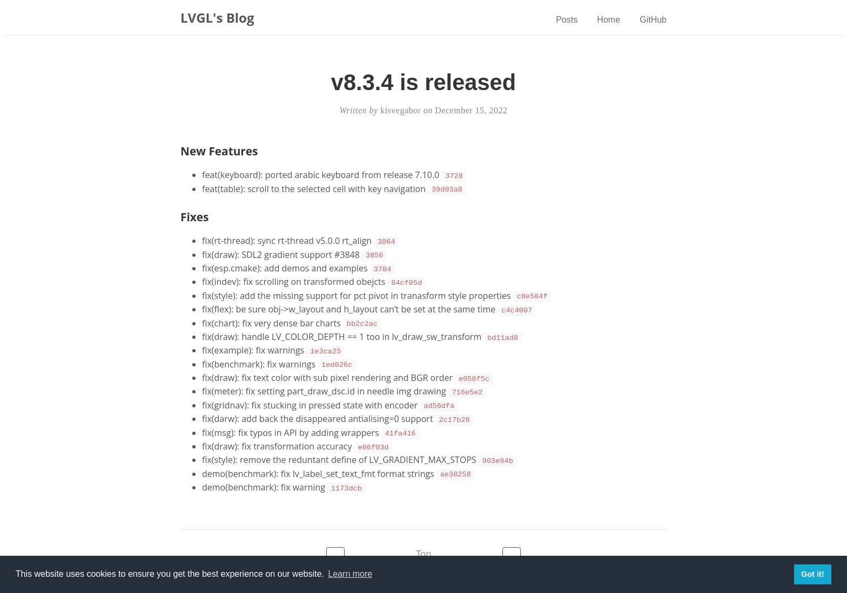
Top (423, 538)
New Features (219, 151)
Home (608, 19)
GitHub (653, 19)
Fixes (194, 215)
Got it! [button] (812, 574)
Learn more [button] (350, 573)
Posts (566, 19)
